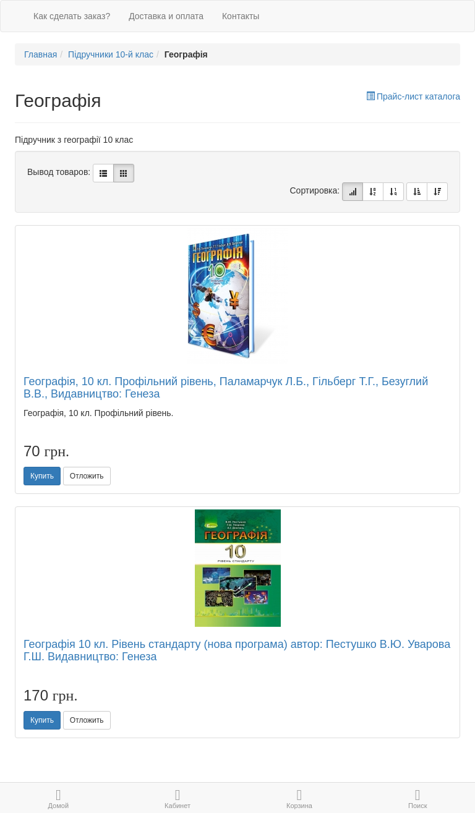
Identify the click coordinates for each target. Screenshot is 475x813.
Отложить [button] (87, 476)
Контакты (240, 16)
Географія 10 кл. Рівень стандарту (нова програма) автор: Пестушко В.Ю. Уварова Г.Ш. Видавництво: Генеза (237, 650)
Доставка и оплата (166, 16)
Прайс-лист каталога (413, 96)
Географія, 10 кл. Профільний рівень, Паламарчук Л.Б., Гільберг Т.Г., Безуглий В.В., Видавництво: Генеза (226, 387)
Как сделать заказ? (71, 16)
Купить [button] (42, 476)
